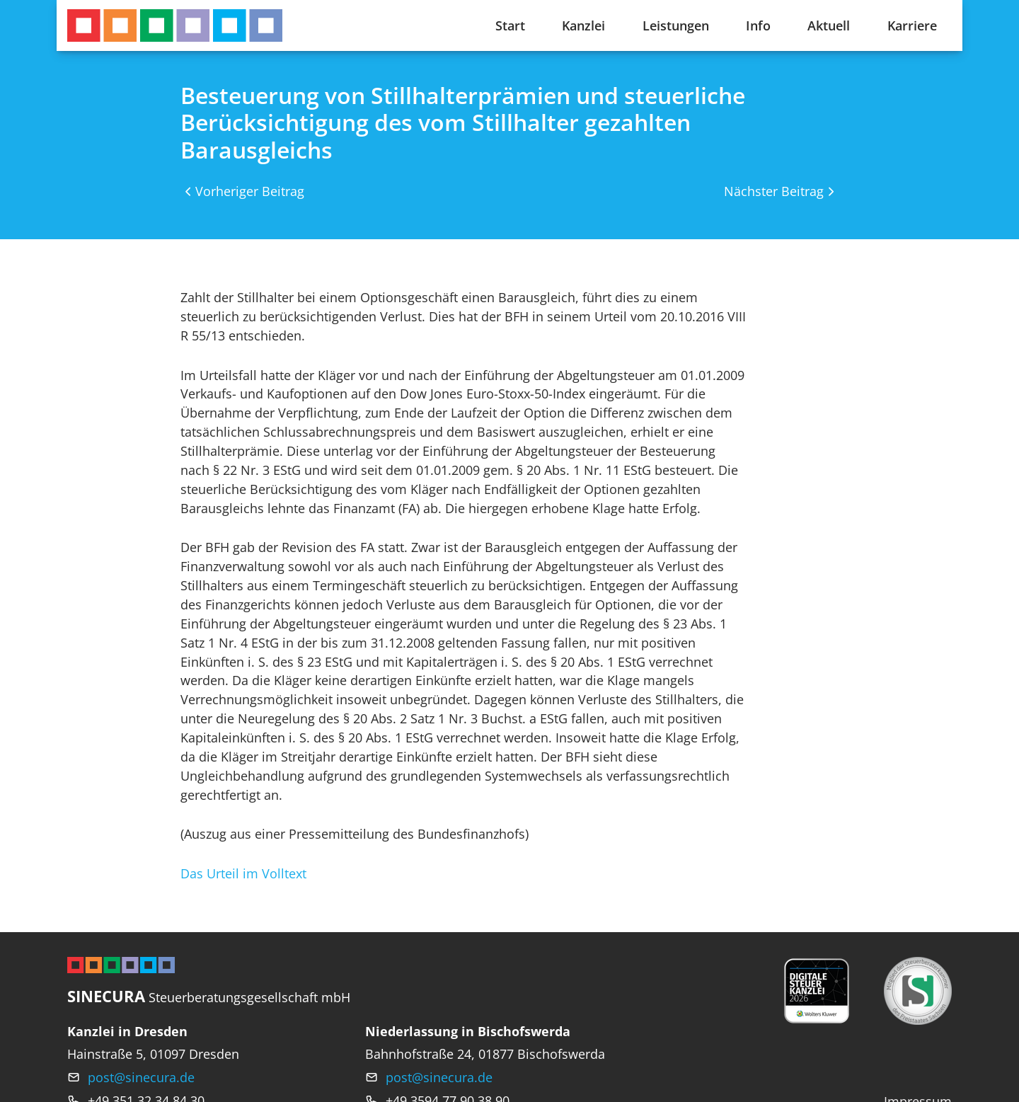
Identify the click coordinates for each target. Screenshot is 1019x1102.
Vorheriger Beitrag (249, 191)
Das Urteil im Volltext (243, 873)
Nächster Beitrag (774, 191)
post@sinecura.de (141, 1077)
